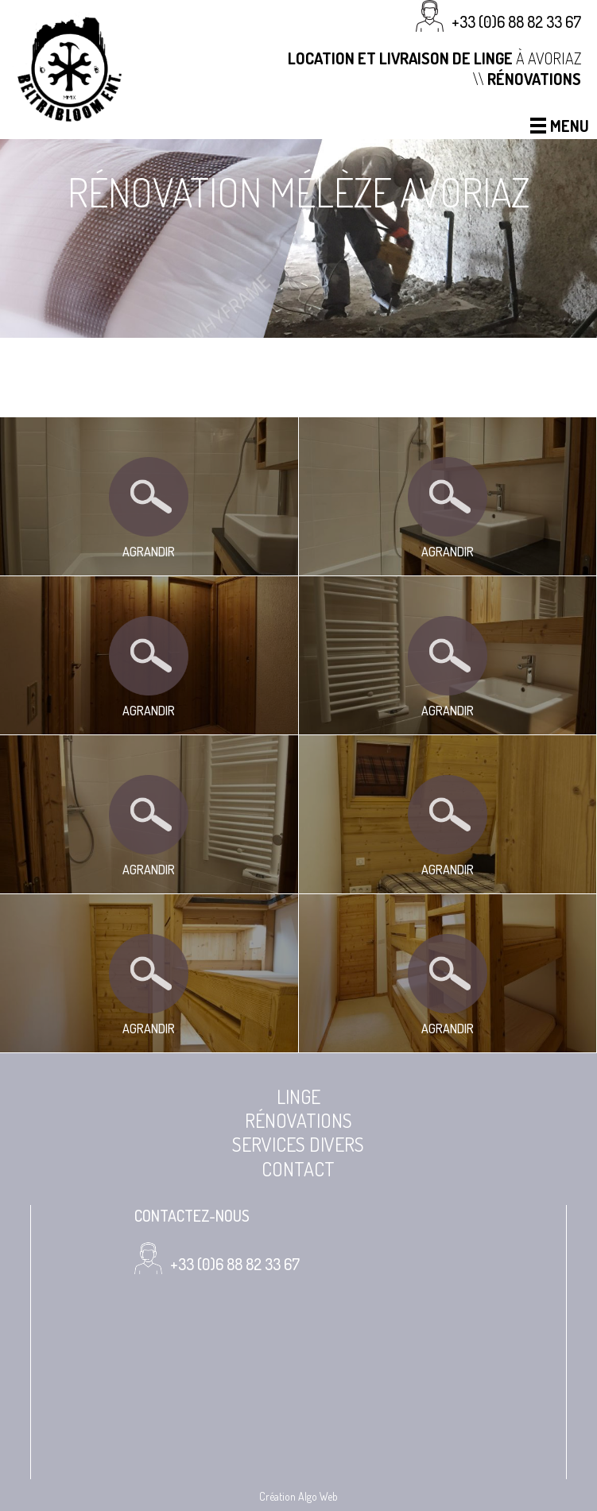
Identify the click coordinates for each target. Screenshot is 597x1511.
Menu (559, 125)
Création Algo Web (298, 1496)
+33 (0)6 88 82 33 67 (516, 21)
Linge (298, 1097)
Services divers (298, 1144)
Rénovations (298, 1121)
